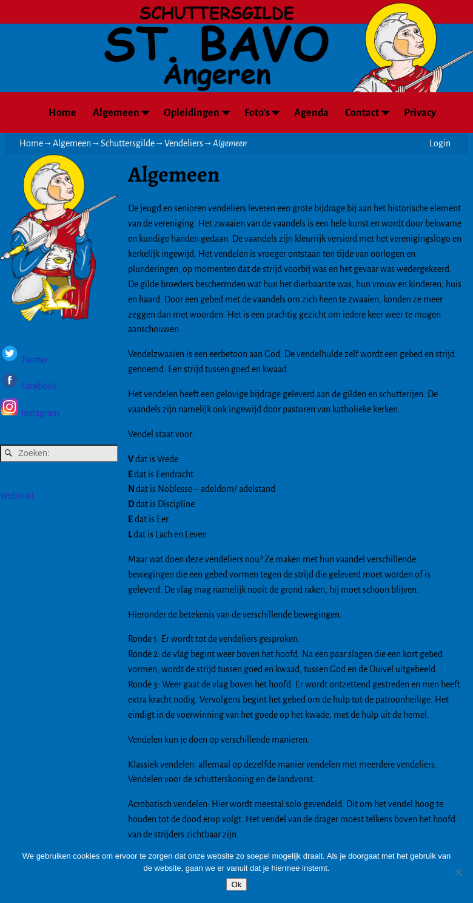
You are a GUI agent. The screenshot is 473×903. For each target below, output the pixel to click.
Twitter (34, 360)
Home (62, 112)
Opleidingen (200, 113)
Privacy (420, 112)
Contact (370, 113)
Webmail (17, 495)
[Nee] (458, 872)
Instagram (40, 413)
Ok (236, 884)
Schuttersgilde (128, 143)
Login (440, 143)
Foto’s (265, 113)
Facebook (37, 387)
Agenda (311, 112)
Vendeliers (183, 143)
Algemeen (124, 113)
